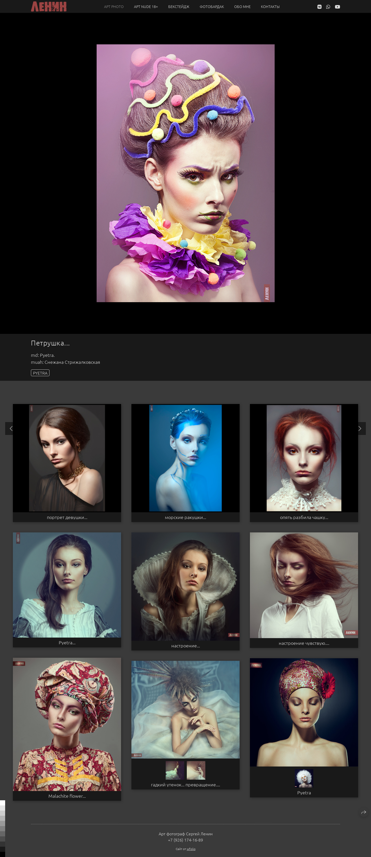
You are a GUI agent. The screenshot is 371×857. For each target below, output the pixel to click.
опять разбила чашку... (304, 517)
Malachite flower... (67, 796)
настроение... (185, 645)
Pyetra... (67, 642)
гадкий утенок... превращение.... (185, 784)
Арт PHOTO (114, 6)
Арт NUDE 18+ (146, 6)
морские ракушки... (185, 517)
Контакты (270, 6)
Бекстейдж (178, 6)
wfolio (191, 849)
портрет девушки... (67, 517)
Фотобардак (212, 6)
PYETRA (40, 373)
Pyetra (304, 792)
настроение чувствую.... (304, 643)
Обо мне (242, 6)
